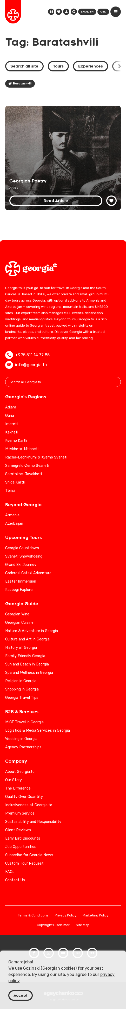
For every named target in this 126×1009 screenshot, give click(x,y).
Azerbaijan (14, 523)
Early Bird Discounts (22, 838)
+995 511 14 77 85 (27, 355)
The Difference (18, 788)
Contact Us (15, 880)
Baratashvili (20, 83)
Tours (58, 66)
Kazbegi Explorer (19, 590)
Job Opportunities (20, 847)
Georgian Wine (17, 614)
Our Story (13, 780)
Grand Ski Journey (20, 564)
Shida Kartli (15, 482)
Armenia (12, 515)
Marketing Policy (95, 915)
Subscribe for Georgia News (29, 855)
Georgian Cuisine (19, 622)
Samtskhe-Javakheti (23, 474)
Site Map (82, 925)
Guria (9, 415)
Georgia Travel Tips (21, 697)
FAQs (10, 872)
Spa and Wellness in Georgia (29, 672)
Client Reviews (18, 830)
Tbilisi (10, 490)
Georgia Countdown (22, 548)
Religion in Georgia (20, 681)
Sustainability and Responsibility (33, 822)
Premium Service (20, 813)
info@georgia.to (26, 365)
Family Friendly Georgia (25, 656)
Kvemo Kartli (16, 440)
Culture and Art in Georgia (27, 639)
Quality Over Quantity (24, 796)
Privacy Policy (65, 915)
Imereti (11, 424)
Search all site (24, 66)
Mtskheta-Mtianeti (21, 449)
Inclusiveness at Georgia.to (28, 805)
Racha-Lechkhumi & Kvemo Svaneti (36, 457)
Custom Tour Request (24, 863)
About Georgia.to (20, 771)
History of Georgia (21, 647)
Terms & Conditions (33, 915)
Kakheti (11, 432)
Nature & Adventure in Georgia (31, 631)
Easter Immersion (20, 581)
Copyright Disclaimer (53, 925)
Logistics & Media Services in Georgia (37, 730)
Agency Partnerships (23, 747)
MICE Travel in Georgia (24, 722)
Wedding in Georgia (21, 739)
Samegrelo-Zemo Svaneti (27, 465)
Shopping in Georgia (22, 689)
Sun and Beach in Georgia (27, 664)
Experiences (90, 66)
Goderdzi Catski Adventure (28, 573)
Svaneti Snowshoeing (23, 556)
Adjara (10, 407)
